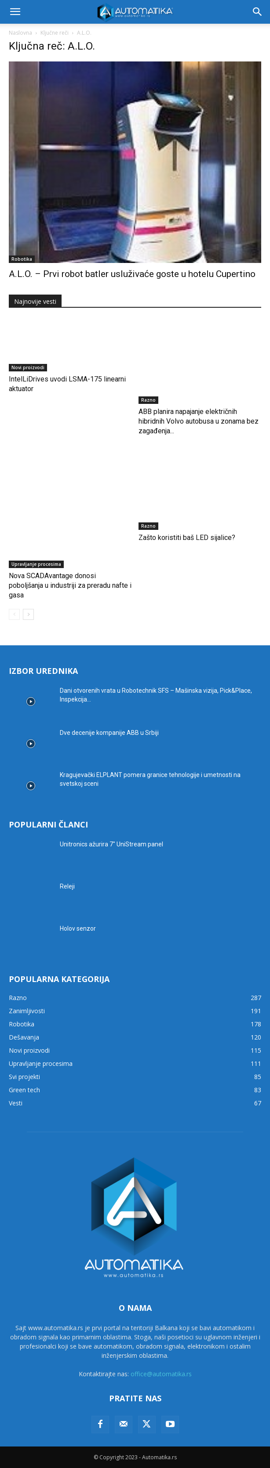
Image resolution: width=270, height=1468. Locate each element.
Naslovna (20, 32)
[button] (15, 12)
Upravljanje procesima (36, 564)
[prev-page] (14, 614)
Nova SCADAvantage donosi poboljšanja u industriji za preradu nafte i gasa (70, 585)
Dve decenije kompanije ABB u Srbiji (109, 732)
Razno (148, 400)
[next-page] (28, 614)
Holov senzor (78, 928)
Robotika (21, 259)
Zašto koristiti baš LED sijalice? (187, 537)
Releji (67, 886)
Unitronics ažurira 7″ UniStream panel (111, 844)
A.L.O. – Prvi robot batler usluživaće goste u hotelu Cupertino (132, 274)
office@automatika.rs (161, 1374)
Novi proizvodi (27, 367)
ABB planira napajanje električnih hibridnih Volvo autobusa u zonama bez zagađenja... (199, 421)
